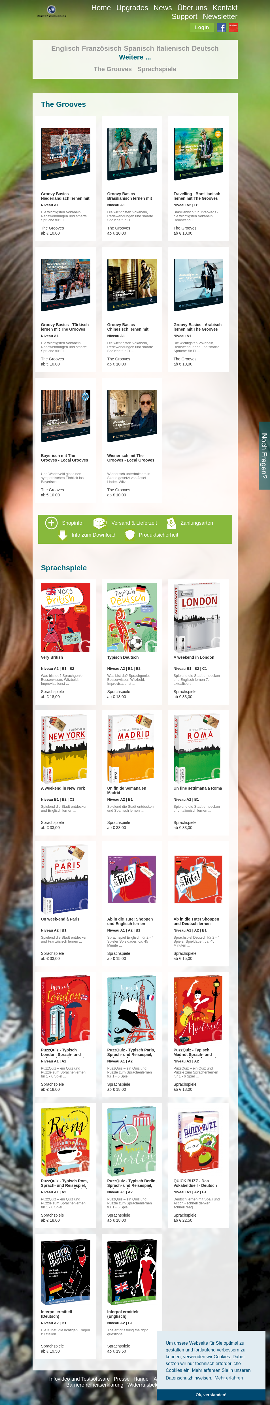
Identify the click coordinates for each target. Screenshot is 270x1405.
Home (101, 7)
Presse (121, 1379)
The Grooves (113, 69)
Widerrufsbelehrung (149, 1385)
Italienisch (173, 48)
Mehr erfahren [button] (228, 1378)
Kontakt (224, 7)
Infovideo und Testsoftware (79, 1379)
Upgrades (132, 7)
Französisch (102, 48)
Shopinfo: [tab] (129, 528)
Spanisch (139, 48)
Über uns (192, 7)
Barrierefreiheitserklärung (95, 1385)
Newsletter (220, 16)
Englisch (65, 48)
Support (184, 16)
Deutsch (205, 48)
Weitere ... (135, 57)
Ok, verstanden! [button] (211, 1395)
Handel (141, 1379)
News (163, 7)
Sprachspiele (156, 69)
